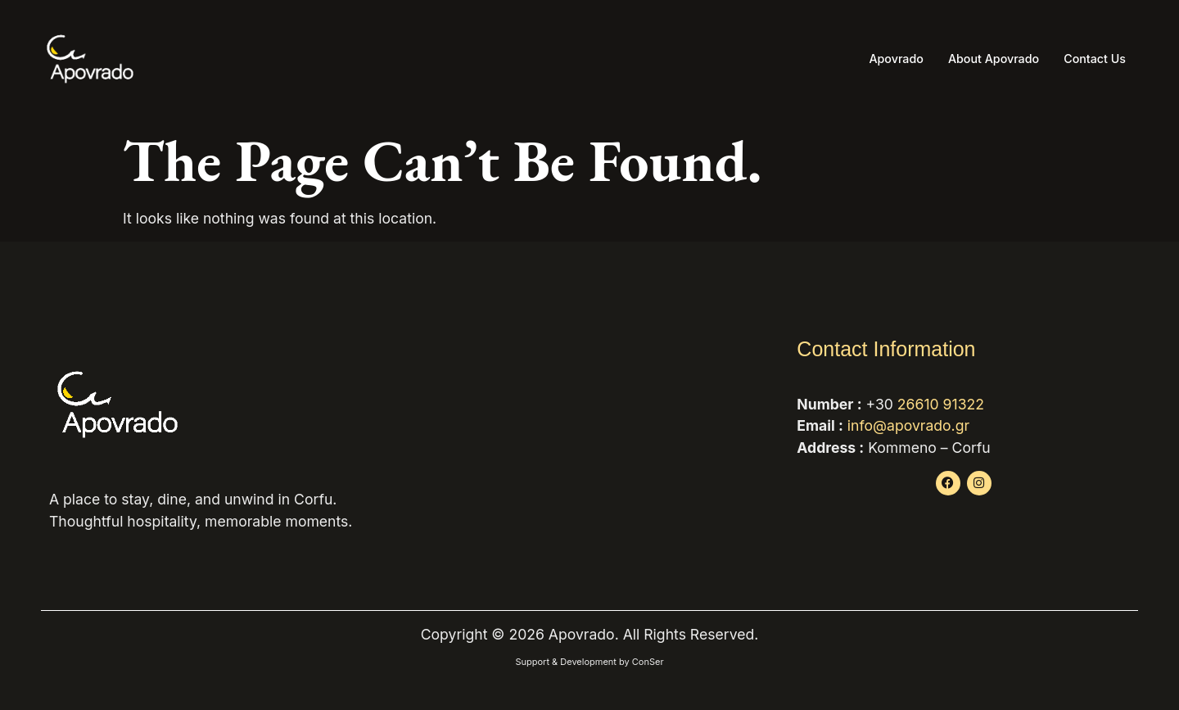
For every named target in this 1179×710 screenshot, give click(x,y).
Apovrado (886, 58)
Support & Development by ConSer (589, 661)
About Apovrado (988, 58)
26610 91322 (940, 404)
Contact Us (1093, 58)
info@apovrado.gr (908, 425)
